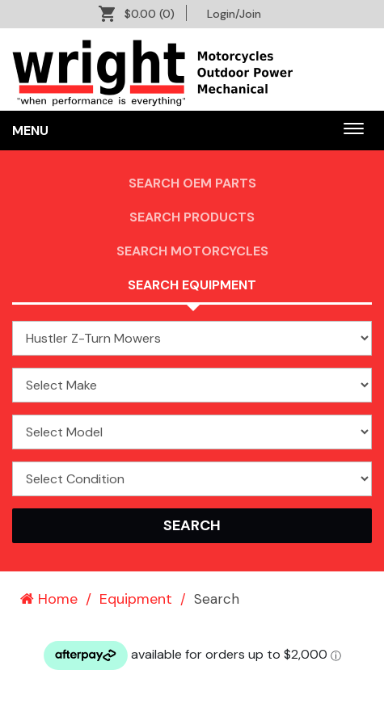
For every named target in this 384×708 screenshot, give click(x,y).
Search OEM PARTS (192, 183)
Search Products (192, 217)
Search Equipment (192, 284)
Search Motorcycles (192, 250)
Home (49, 599)
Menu (30, 130)
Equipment (135, 599)
